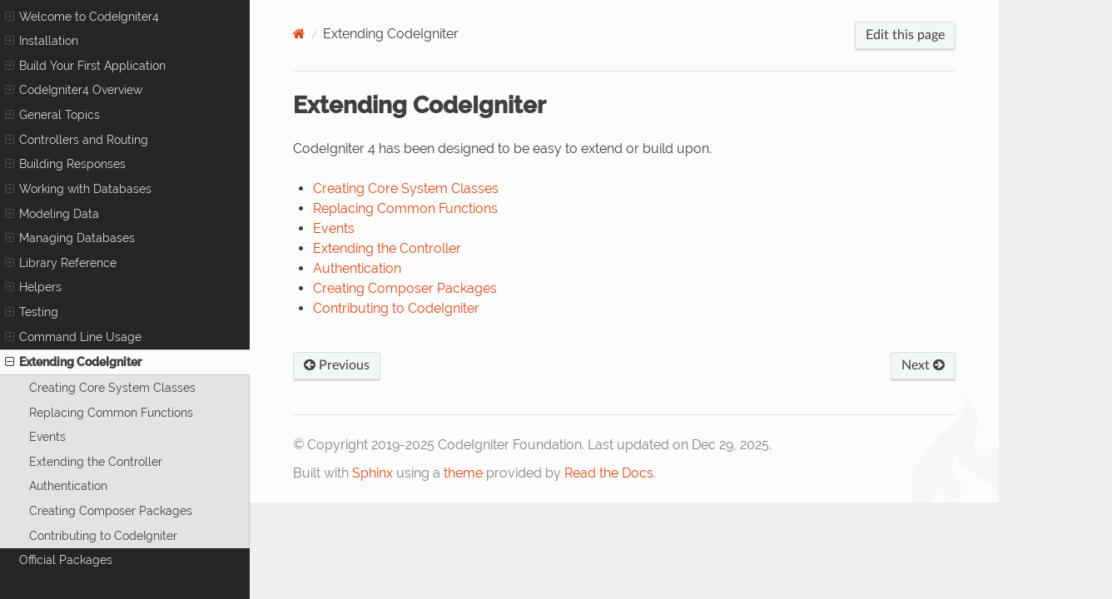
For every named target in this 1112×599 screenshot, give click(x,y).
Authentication (68, 485)
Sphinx (372, 473)
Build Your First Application (85, 65)
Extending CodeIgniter (73, 361)
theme (463, 473)
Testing (31, 311)
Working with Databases (78, 188)
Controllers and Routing (76, 139)
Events (47, 436)
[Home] (299, 34)
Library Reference (61, 262)
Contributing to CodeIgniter (103, 535)
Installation (41, 40)
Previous (337, 365)
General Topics (52, 114)
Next (923, 365)
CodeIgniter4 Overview (73, 89)
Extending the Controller (95, 461)
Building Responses (65, 163)
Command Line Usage (73, 336)
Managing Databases (70, 237)
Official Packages (65, 559)
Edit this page (905, 35)
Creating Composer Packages (110, 510)
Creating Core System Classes (112, 387)
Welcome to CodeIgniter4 (82, 16)
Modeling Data (52, 213)
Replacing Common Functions (111, 412)
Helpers (33, 287)
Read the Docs (608, 473)
